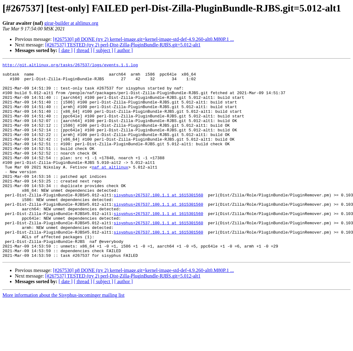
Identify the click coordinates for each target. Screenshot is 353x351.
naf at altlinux (110, 188)
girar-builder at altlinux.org (71, 23)
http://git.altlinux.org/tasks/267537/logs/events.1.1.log (70, 65)
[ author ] (123, 50)
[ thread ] (83, 50)
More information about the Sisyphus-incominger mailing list (63, 334)
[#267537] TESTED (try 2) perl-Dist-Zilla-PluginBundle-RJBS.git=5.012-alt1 (123, 44)
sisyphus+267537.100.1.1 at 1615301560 (158, 222)
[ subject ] (103, 50)
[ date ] (66, 50)
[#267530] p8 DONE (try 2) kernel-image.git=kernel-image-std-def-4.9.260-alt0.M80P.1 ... (143, 39)
